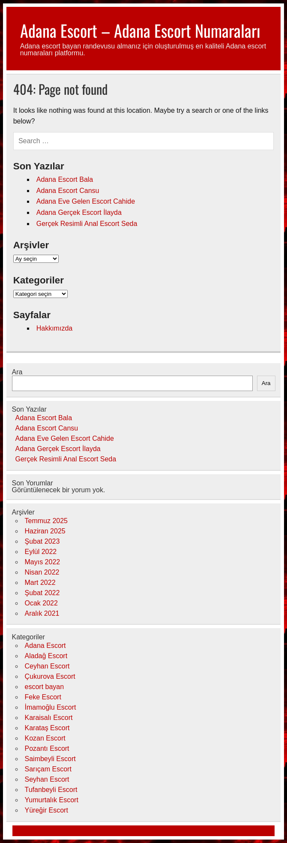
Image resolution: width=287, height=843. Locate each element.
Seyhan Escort (47, 779)
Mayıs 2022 (42, 562)
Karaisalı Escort (49, 717)
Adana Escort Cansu (67, 190)
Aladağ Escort (46, 655)
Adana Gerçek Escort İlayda (79, 212)
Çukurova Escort (50, 676)
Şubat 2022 (42, 592)
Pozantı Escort (47, 748)
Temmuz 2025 (46, 520)
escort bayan (44, 686)
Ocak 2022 (41, 603)
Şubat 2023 (42, 541)
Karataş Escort (47, 728)
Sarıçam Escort (48, 769)
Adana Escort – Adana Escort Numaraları (140, 30)
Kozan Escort (45, 738)
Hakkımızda (54, 328)
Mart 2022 (40, 582)
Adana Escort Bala (64, 179)
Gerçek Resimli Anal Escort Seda (87, 223)
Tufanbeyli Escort (51, 789)
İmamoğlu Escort (50, 707)
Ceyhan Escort (47, 666)
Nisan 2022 (42, 572)
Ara (17, 372)
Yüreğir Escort (46, 810)
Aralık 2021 (42, 613)
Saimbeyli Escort (50, 758)
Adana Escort (45, 645)
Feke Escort (43, 697)
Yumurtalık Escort (51, 800)
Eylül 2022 (41, 551)
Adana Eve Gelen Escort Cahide (85, 201)
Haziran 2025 (45, 531)
